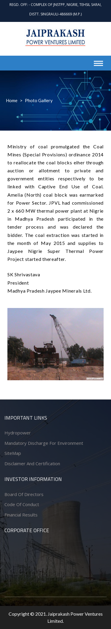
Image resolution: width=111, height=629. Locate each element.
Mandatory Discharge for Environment (43, 443)
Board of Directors (24, 494)
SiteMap (12, 453)
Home (11, 100)
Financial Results (21, 515)
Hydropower (17, 433)
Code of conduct (21, 504)
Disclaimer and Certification (32, 463)
